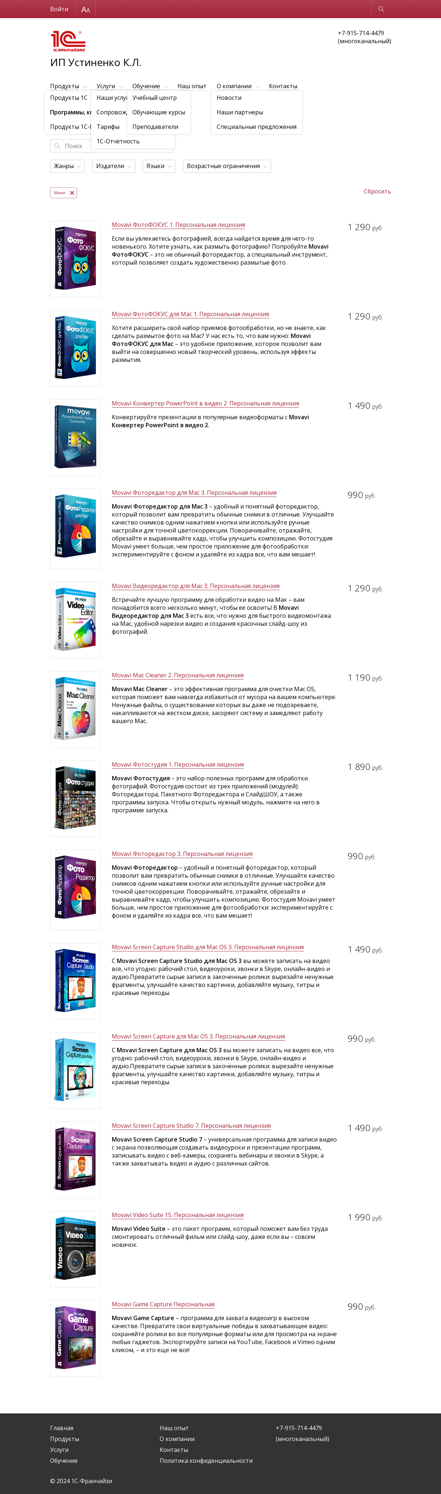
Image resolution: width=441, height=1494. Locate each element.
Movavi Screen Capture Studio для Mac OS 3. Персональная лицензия (208, 947)
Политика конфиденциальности (206, 1461)
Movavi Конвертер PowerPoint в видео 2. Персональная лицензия (205, 403)
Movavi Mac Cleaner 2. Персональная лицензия (178, 675)
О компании (234, 86)
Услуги (106, 86)
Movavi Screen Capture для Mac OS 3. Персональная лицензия (198, 1036)
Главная (61, 1428)
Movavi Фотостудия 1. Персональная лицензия (178, 764)
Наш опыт (192, 86)
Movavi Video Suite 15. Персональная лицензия (178, 1215)
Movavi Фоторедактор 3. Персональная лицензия (182, 854)
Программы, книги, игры (103, 104)
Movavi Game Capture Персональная (163, 1304)
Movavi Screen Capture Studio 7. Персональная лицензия (191, 1126)
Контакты (283, 86)
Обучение (146, 86)
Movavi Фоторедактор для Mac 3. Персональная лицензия (194, 493)
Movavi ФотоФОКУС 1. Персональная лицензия (178, 225)
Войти (59, 9)
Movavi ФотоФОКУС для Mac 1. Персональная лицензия (190, 314)
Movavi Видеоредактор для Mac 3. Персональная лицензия (195, 586)
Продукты (64, 86)
